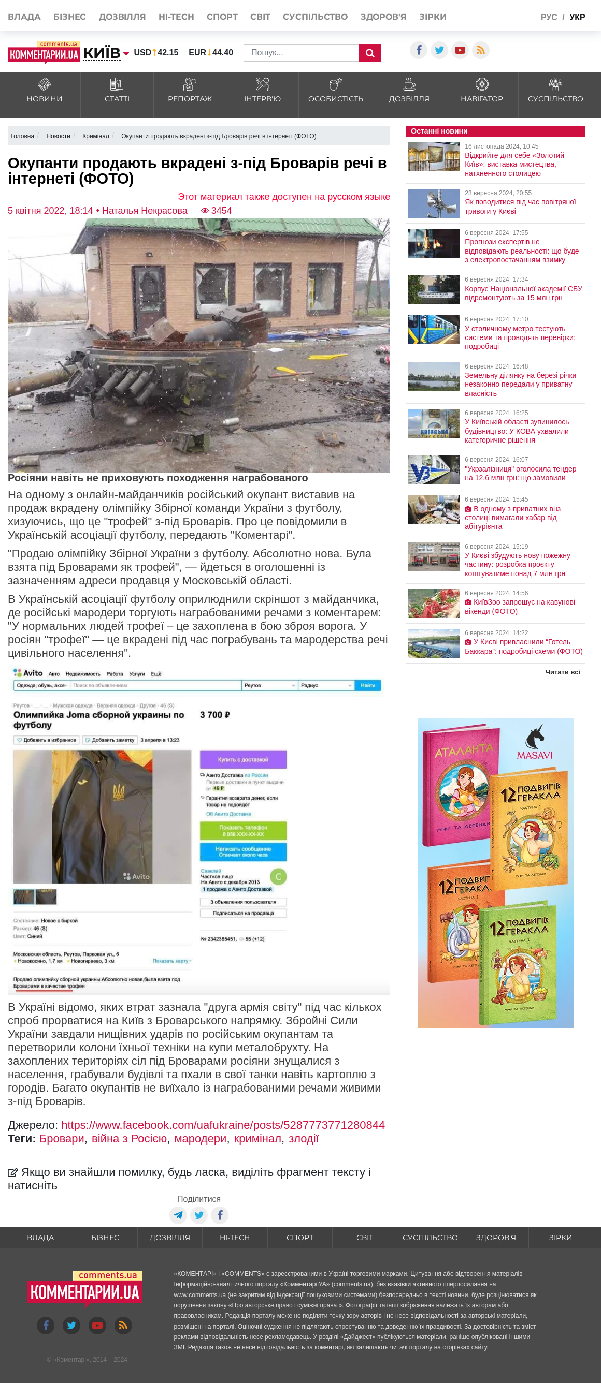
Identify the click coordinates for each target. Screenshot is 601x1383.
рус (549, 17)
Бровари (61, 1138)
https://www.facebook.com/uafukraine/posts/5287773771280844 (223, 1125)
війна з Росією (129, 1138)
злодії (304, 1138)
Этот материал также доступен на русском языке (284, 197)
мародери (200, 1138)
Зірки (433, 17)
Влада (24, 17)
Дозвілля (122, 17)
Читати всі (563, 672)
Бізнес (69, 17)
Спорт (222, 17)
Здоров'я (384, 17)
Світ (260, 17)
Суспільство (315, 17)
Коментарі (71, 1359)
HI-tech (176, 17)
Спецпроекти (504, 14)
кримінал (257, 1138)
